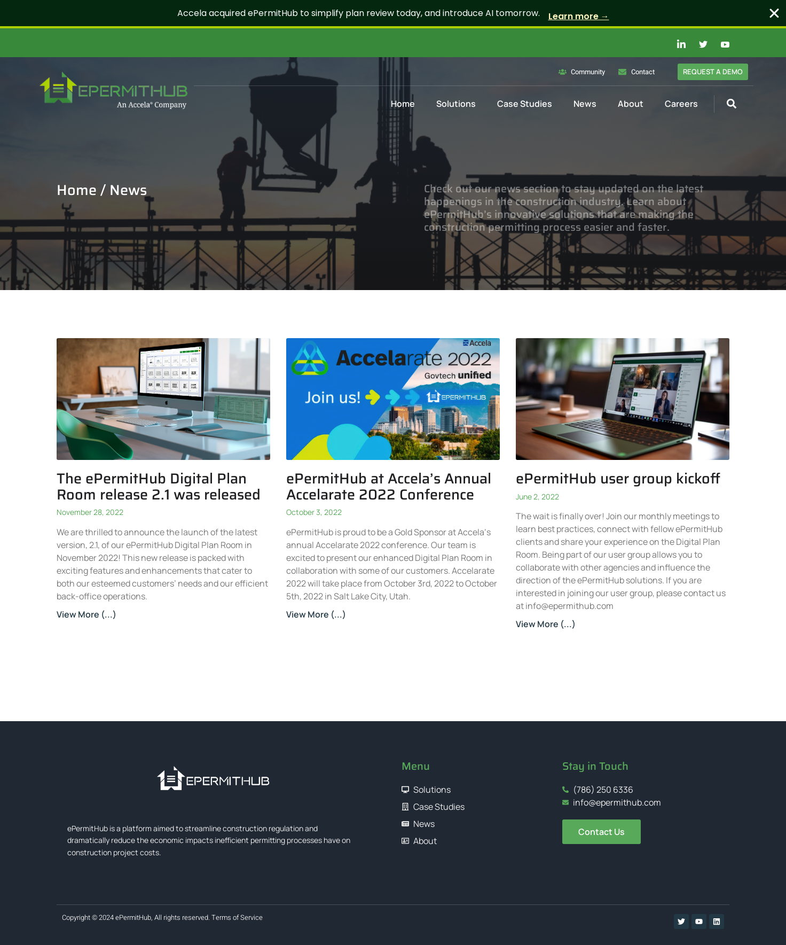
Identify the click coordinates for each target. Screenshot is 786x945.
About (630, 104)
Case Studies (524, 104)
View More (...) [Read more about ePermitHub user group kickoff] (546, 624)
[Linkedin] (675, 44)
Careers (681, 104)
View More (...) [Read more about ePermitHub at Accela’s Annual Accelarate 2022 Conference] (316, 614)
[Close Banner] (774, 13)
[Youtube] (719, 44)
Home (403, 104)
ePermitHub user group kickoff (618, 478)
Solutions (456, 104)
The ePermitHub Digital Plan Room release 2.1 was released (159, 486)
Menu (416, 766)
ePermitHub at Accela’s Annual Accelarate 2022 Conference (388, 486)
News (584, 104)
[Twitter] (697, 44)
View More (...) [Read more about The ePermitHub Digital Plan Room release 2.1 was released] (86, 614)
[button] (731, 104)
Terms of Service (237, 917)
